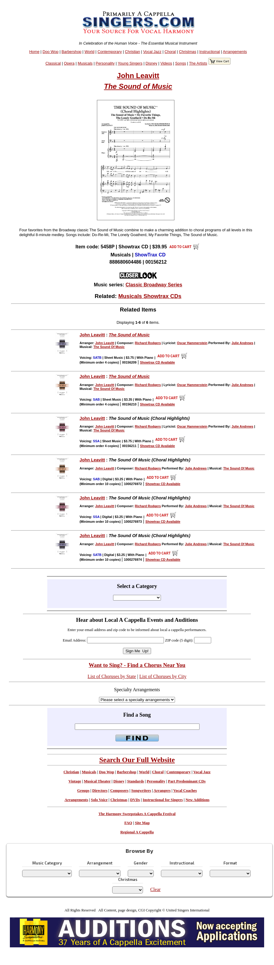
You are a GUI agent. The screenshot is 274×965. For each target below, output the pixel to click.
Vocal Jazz (152, 51)
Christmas (187, 51)
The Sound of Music (138, 86)
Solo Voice (99, 800)
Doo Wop (50, 51)
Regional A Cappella (137, 832)
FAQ (128, 823)
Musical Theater (97, 781)
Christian (132, 51)
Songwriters (141, 790)
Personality (105, 63)
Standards (135, 781)
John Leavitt (138, 76)
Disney (151, 63)
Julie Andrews (242, 343)
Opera (69, 63)
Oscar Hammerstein (192, 343)
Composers (119, 790)
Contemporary (110, 51)
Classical (53, 63)
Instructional (209, 51)
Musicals (85, 63)
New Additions (197, 800)
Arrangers (162, 790)
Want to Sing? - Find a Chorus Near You (137, 665)
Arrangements (235, 51)
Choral (170, 51)
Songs (180, 63)
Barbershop (71, 51)
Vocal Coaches (185, 790)
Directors (99, 790)
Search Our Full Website (137, 760)
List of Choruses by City (162, 676)
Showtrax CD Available (157, 362)
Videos (166, 63)
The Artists (198, 63)
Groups (83, 790)
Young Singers (130, 63)
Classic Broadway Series (154, 284)
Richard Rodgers (148, 343)
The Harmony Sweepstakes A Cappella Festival (137, 814)
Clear (155, 889)
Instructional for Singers (163, 800)
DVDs (135, 800)
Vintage (74, 781)
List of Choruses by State (112, 676)
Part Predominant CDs (187, 781)
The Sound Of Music (108, 347)
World (89, 51)
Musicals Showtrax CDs (149, 296)
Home (34, 51)
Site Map (142, 823)
